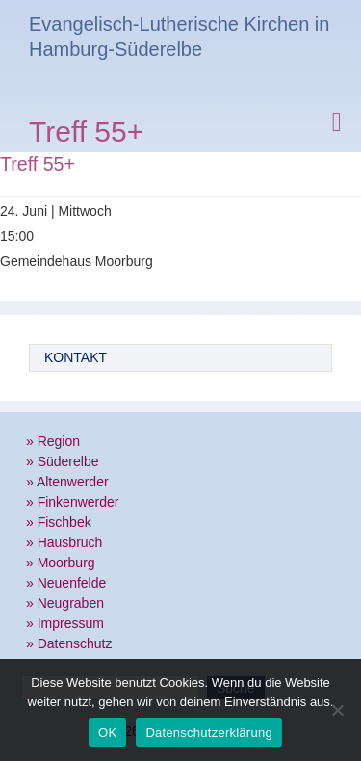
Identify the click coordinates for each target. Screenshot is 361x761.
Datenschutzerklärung (208, 732)
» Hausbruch (64, 542)
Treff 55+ (86, 134)
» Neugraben (65, 603)
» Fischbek (58, 522)
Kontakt (75, 357)
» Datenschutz (69, 643)
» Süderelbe (62, 461)
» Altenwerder (67, 481)
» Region (53, 441)
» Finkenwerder (72, 502)
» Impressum (65, 623)
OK (107, 732)
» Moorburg (60, 562)
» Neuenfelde (66, 582)
